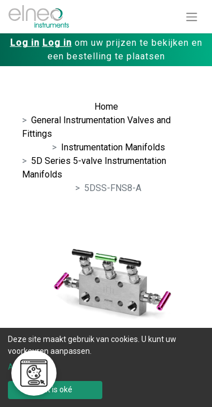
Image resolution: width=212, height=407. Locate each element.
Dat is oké (55, 389)
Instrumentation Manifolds (113, 147)
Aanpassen (28, 366)
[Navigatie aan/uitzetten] (192, 17)
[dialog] (106, 367)
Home (106, 106)
